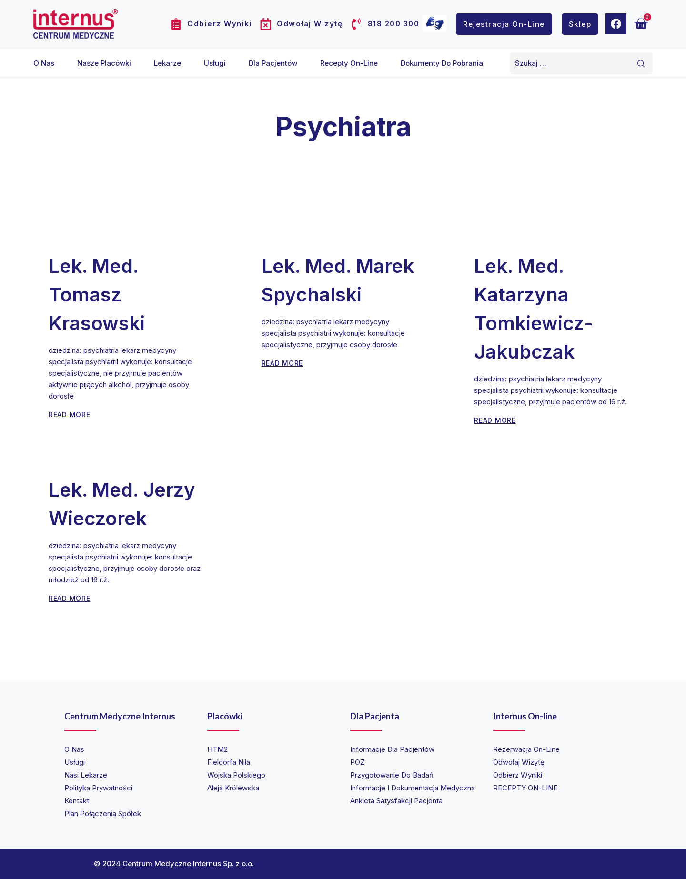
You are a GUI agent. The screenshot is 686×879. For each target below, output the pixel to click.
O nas (43, 63)
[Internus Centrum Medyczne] (75, 23)
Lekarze (167, 63)
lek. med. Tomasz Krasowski (97, 294)
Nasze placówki (104, 63)
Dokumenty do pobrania (442, 63)
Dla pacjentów (273, 63)
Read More (69, 414)
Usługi (215, 63)
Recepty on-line (349, 63)
